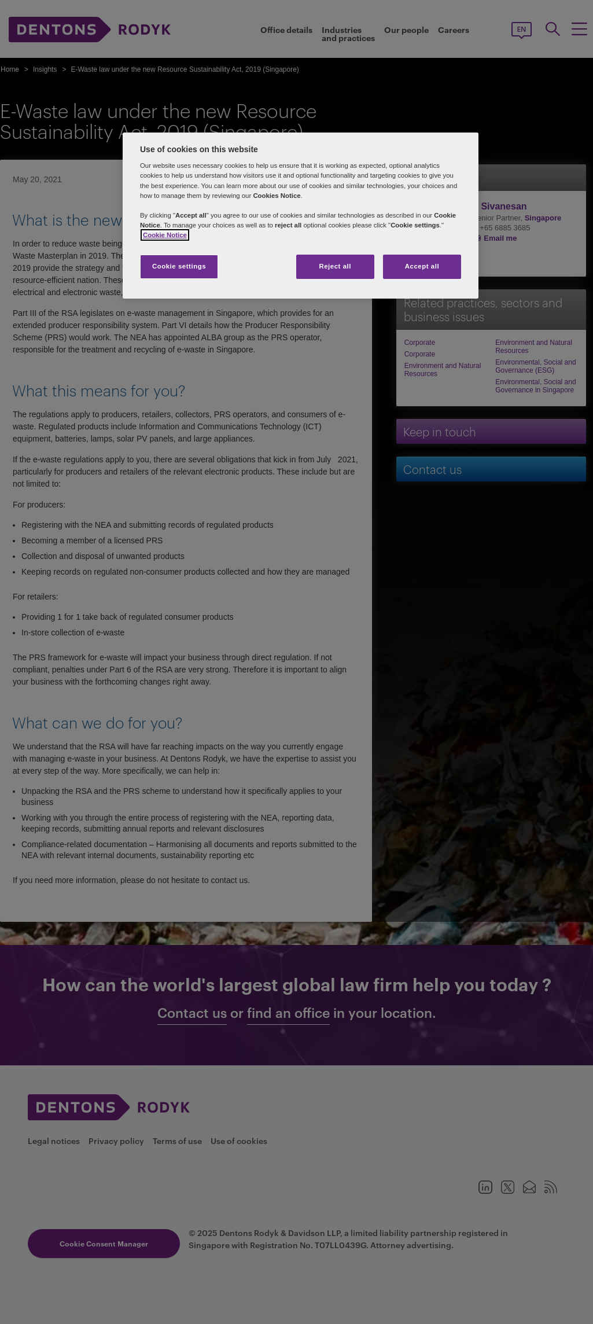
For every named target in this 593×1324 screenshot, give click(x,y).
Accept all (422, 266)
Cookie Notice (165, 234)
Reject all (335, 266)
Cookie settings (179, 266)
